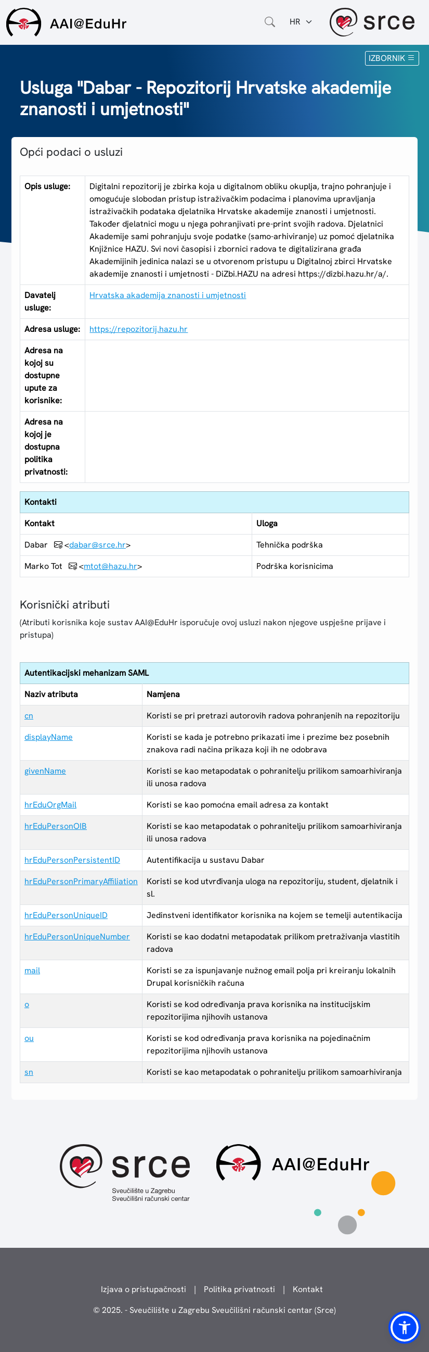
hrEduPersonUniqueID (66, 915)
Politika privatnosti (239, 1289)
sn (28, 1071)
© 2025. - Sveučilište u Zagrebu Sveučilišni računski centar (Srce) (214, 1310)
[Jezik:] (301, 22)
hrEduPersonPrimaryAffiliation (81, 881)
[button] (405, 1327)
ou (29, 1038)
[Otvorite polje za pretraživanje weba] (269, 21)
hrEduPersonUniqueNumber (77, 936)
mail (32, 970)
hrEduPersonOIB (55, 826)
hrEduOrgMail (50, 804)
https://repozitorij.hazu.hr (138, 329)
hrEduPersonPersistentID (72, 859)
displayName (48, 736)
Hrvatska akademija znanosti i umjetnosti (167, 295)
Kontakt (308, 1289)
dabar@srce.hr (97, 544)
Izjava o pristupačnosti (143, 1289)
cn (28, 715)
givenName (45, 770)
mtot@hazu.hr (110, 566)
